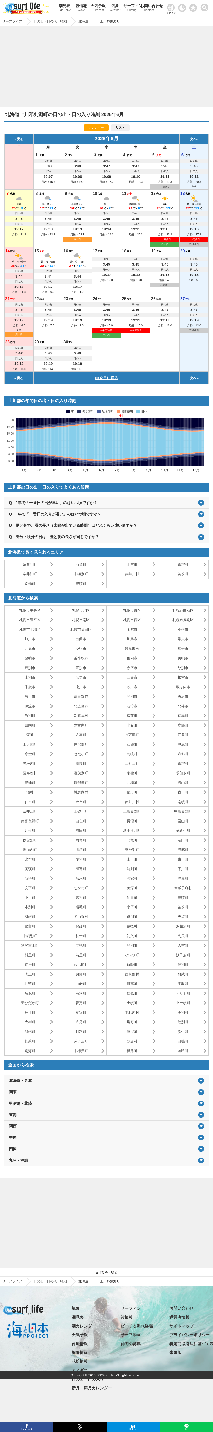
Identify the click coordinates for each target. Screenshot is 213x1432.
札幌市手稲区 (30, 629)
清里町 (81, 955)
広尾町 (81, 1022)
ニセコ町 (132, 764)
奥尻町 (183, 744)
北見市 (30, 649)
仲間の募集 (131, 1344)
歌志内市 (183, 687)
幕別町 (81, 898)
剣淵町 (132, 869)
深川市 (30, 696)
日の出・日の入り (88, 1379)
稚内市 (132, 658)
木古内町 (81, 725)
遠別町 (132, 917)
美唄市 (183, 658)
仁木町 (30, 802)
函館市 (132, 629)
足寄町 (132, 1022)
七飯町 (132, 725)
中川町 (30, 898)
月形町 (30, 830)
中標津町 (81, 1051)
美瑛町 (30, 869)
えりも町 (183, 993)
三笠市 (132, 677)
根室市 (183, 677)
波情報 (81, 8)
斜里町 (30, 955)
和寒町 (81, 869)
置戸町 (30, 964)
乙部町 (132, 744)
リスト (120, 127)
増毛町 (81, 907)
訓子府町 (183, 955)
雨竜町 (81, 564)
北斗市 (183, 706)
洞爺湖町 (81, 783)
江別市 (81, 668)
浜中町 (183, 1032)
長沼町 (132, 821)
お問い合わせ (148, 8)
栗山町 (183, 821)
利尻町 (183, 936)
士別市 (30, 677)
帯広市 (183, 639)
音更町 (81, 1003)
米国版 (175, 1352)
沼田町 (183, 840)
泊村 (29, 792)
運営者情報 (179, 1317)
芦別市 (30, 668)
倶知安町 (183, 773)
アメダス (80, 1370)
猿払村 (132, 926)
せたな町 (81, 754)
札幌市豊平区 (30, 620)
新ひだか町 (30, 1003)
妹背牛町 (30, 564)
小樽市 (183, 629)
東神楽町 (132, 850)
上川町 (132, 859)
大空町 (183, 945)
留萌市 (30, 658)
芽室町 (81, 1012)
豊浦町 (30, 783)
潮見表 (64, 8)
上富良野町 (132, 811)
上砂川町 (81, 811)
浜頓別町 (183, 926)
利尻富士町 (30, 945)
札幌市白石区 (183, 610)
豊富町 (30, 926)
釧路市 (132, 639)
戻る (19, 139)
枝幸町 (81, 936)
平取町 (183, 984)
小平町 (132, 907)
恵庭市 (183, 696)
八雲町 (81, 735)
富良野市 (81, 696)
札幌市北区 (81, 610)
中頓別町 (81, 574)
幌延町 (81, 926)
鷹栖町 (81, 850)
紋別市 (183, 668)
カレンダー (96, 127)
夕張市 (81, 649)
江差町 (183, 735)
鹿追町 (30, 1012)
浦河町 (81, 993)
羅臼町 (183, 1051)
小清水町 (132, 955)
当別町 (30, 716)
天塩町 (183, 917)
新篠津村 (81, 716)
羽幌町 (30, 917)
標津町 (132, 1051)
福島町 (183, 716)
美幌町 (81, 945)
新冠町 (30, 993)
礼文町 (132, 936)
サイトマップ (181, 1326)
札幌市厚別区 (183, 620)
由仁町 (81, 821)
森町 (29, 735)
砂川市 (132, 687)
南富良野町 (30, 821)
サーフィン (131, 8)
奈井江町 (30, 574)
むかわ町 (81, 888)
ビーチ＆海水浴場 (137, 1326)
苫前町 (183, 574)
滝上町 (30, 974)
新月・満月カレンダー (92, 1388)
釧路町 (81, 1032)
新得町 (30, 878)
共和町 (132, 783)
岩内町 (183, 783)
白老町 (81, 984)
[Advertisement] (106, 68)
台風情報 (80, 1344)
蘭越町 (81, 764)
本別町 (30, 907)
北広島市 (81, 706)
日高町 (132, 984)
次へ (193, 139)
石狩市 (132, 706)
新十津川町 (132, 830)
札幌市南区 (81, 620)
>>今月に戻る (106, 378)
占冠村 (132, 878)
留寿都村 (30, 773)
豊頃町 (81, 584)
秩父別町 (30, 840)
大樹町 (30, 1022)
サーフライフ (12, 1281)
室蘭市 (81, 639)
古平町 (183, 792)
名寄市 (81, 677)
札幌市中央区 (30, 610)
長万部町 (132, 735)
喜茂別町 (81, 773)
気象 (115, 8)
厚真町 (183, 878)
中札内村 (132, 1012)
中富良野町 (183, 811)
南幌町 (183, 802)
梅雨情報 (80, 1352)
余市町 (81, 802)
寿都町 (183, 754)
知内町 (30, 725)
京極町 (30, 584)
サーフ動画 (131, 1335)
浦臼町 (81, 830)
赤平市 (132, 668)
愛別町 (81, 859)
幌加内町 (30, 850)
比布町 (132, 564)
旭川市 (30, 639)
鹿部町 (183, 725)
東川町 (183, 859)
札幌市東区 (132, 610)
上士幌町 (183, 1003)
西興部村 (132, 974)
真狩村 (183, 564)
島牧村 (132, 754)
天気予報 (98, 8)
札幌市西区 (132, 620)
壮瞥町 (30, 984)
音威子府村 (183, 888)
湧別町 (183, 964)
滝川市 (81, 687)
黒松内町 (30, 764)
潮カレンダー (84, 1326)
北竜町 (132, 840)
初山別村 (81, 917)
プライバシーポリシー (189, 1335)
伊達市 (30, 706)
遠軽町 (132, 964)
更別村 (183, 1012)
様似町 (132, 993)
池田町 (132, 898)
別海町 (30, 1051)
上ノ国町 (30, 744)
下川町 (183, 869)
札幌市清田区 (81, 629)
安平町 (30, 888)
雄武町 (183, 974)
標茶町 (30, 1041)
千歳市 (30, 687)
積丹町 (132, 792)
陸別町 (183, 1022)
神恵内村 (81, 792)
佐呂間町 (81, 964)
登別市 (132, 696)
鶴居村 (132, 1041)
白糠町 (183, 1041)
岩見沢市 (132, 649)
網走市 (183, 649)
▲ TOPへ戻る (106, 1272)
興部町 (81, 974)
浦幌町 (30, 1032)
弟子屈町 (81, 1041)
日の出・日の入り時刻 (50, 1281)
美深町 (132, 888)
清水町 (81, 878)
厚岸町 (132, 1032)
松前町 (132, 716)
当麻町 (183, 850)
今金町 (30, 754)
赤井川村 (132, 574)
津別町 (132, 945)
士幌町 (132, 1003)
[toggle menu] (205, 6)
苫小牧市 (81, 658)
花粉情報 (80, 1361)
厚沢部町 (81, 744)
